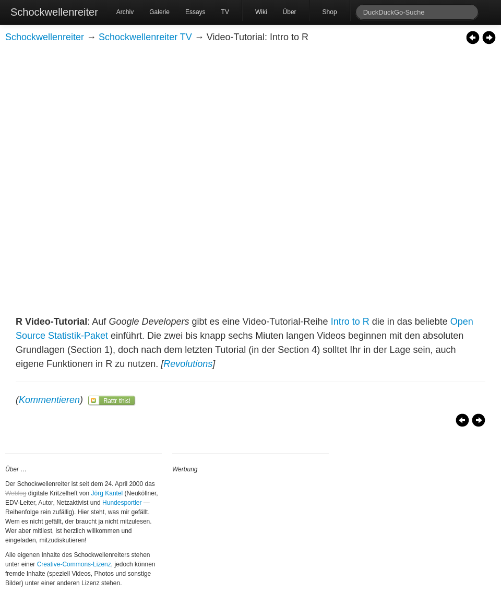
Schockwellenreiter (54, 12)
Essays (195, 12)
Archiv (125, 12)
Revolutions (187, 364)
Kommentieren (49, 400)
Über (289, 12)
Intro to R (350, 321)
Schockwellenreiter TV (145, 37)
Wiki (261, 12)
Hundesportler (121, 502)
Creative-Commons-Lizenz (74, 564)
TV (225, 12)
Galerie (159, 12)
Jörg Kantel (107, 493)
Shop (330, 12)
